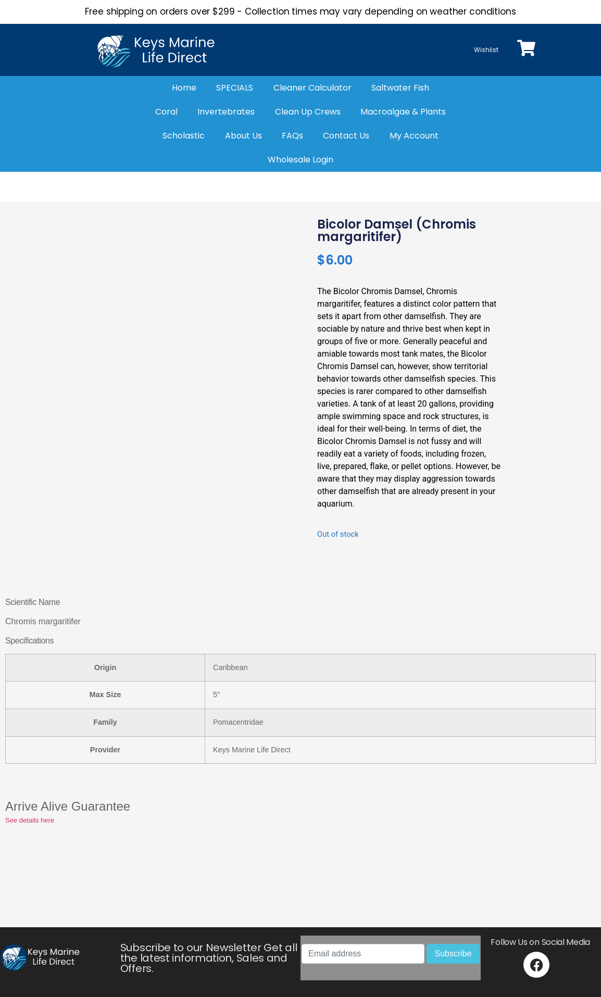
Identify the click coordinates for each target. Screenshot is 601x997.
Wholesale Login (300, 160)
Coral (166, 112)
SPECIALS (234, 88)
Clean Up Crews (308, 112)
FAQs (292, 136)
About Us (243, 136)
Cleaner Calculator (312, 88)
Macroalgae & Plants (403, 112)
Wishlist (486, 49)
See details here (29, 820)
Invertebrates (226, 112)
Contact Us (346, 136)
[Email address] (363, 954)
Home (184, 88)
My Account (414, 136)
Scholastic (183, 136)
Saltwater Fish (400, 88)
